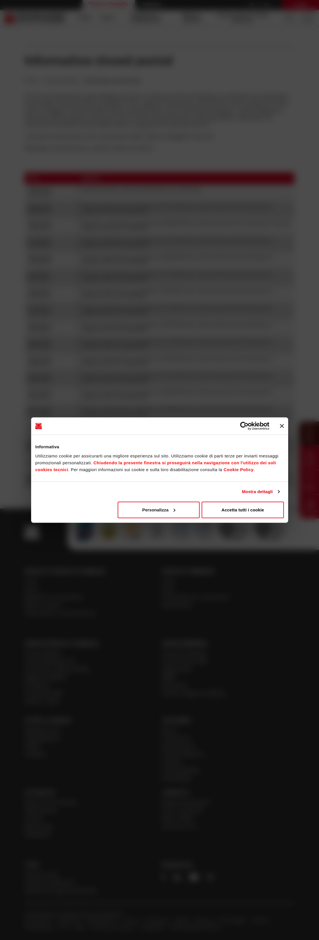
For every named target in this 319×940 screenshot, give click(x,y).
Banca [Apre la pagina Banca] (169, 730)
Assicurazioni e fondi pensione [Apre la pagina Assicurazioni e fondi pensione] (243, 18)
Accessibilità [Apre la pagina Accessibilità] (152, 928)
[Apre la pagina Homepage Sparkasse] (35, 18)
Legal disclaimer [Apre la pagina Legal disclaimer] (102, 921)
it (252, 5)
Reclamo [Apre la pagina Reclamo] (261, 921)
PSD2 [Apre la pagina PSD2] (80, 928)
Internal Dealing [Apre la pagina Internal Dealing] (180, 770)
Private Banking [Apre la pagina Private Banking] (43, 654)
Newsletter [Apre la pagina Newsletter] (38, 835)
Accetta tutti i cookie (243, 509)
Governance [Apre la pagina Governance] (176, 738)
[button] (309, 433)
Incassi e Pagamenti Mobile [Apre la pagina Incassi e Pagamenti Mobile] (193, 694)
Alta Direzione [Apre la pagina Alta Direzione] (178, 746)
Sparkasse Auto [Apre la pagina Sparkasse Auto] (43, 730)
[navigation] (174, 18)
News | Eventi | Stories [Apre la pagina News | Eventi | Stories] (51, 803)
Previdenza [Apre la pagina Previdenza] (37, 686)
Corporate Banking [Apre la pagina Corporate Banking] (184, 654)
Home (32, 81)
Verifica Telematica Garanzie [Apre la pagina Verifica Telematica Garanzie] (195, 928)
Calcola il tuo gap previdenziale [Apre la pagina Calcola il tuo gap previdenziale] (61, 891)
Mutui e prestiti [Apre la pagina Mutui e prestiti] (192, 18)
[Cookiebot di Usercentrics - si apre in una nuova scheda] (244, 426)
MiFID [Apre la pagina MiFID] (182, 921)
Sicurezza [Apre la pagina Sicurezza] (204, 921)
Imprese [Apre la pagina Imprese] (152, 4)
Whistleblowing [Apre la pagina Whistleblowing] (39, 928)
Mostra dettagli (257, 491)
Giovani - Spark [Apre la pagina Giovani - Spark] (42, 702)
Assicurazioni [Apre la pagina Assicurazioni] (177, 605)
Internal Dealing (61, 81)
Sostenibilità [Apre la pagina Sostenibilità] (176, 778)
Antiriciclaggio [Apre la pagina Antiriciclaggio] (233, 921)
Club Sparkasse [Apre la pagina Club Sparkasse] (42, 738)
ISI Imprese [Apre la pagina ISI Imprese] (175, 686)
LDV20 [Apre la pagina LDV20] (32, 746)
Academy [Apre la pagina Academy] (35, 754)
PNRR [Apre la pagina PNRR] (168, 678)
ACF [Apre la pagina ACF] (64, 928)
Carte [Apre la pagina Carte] (107, 18)
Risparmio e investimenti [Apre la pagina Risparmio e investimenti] (146, 18)
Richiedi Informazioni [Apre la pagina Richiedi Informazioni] (186, 803)
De (267, 5)
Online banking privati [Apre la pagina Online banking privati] (50, 662)
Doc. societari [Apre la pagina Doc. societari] (37, 921)
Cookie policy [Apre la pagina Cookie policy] (157, 921)
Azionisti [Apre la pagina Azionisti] (172, 762)
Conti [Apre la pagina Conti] (84, 18)
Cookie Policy (239, 469)
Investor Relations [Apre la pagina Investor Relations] (183, 754)
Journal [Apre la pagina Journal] (34, 819)
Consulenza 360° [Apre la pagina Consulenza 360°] (44, 694)
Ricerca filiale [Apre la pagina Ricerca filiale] (177, 819)
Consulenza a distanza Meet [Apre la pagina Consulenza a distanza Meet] (57, 670)
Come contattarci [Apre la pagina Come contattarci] (182, 811)
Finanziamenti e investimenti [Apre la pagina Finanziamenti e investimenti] (195, 597)
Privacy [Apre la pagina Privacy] (131, 921)
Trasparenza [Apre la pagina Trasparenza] (68, 921)
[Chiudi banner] (282, 426)
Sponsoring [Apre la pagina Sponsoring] (38, 827)
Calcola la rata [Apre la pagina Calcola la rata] (41, 875)
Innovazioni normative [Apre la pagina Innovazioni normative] (113, 928)
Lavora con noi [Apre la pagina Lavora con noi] (179, 827)
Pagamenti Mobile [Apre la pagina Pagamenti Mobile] (45, 678)
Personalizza (158, 509)
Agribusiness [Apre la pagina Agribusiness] (177, 670)
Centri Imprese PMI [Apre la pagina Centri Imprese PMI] (184, 662)
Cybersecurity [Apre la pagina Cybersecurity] (41, 811)
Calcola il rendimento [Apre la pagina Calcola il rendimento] (50, 883)
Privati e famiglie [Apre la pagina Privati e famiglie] (109, 4)
